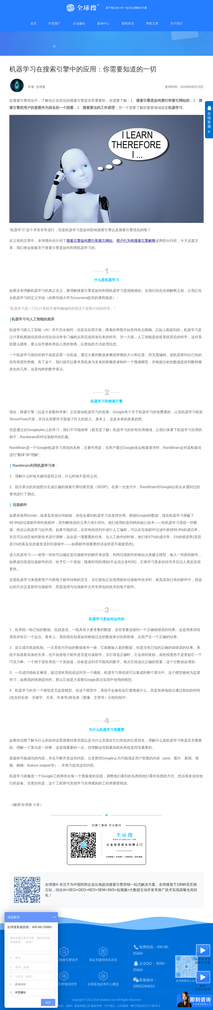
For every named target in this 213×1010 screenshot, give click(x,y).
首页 (33, 23)
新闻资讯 (127, 23)
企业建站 (79, 23)
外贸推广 (54, 23)
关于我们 (176, 23)
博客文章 (152, 23)
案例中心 (103, 23)
